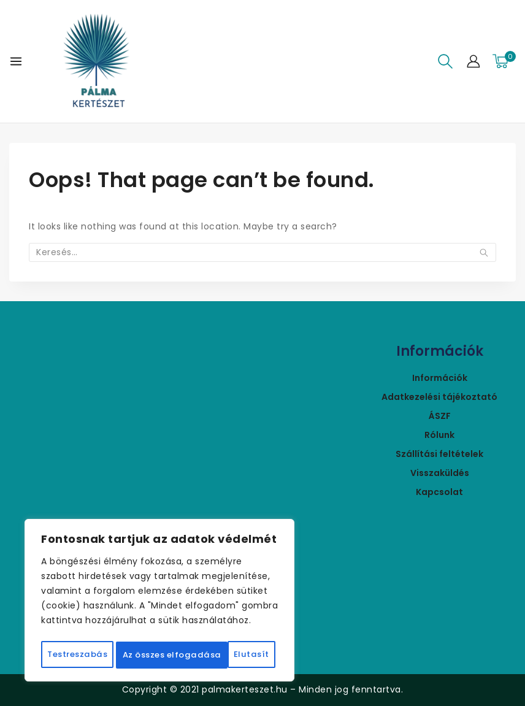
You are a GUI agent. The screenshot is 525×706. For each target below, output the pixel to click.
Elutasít (223, 628)
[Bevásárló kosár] (504, 61)
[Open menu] (16, 61)
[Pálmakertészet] (96, 61)
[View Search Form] (445, 61)
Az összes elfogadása (159, 655)
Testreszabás (104, 628)
